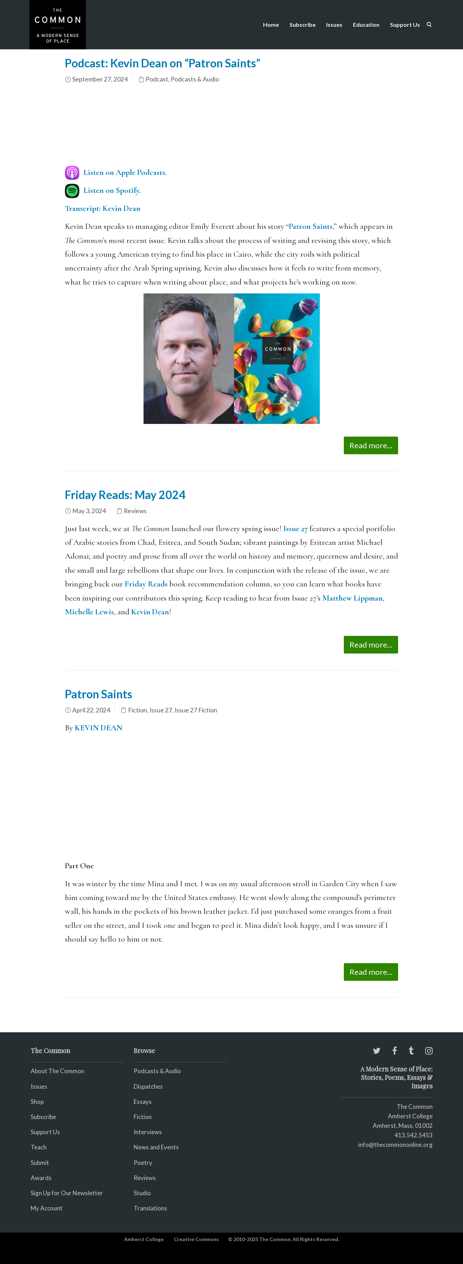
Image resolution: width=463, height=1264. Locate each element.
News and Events (156, 1147)
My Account (46, 1208)
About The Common (57, 1071)
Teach (39, 1147)
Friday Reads (145, 584)
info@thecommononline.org (395, 1144)
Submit (40, 1162)
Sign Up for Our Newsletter (67, 1193)
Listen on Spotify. (112, 190)
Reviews (135, 511)
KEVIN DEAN (98, 728)
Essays (143, 1101)
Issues (334, 24)
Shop (37, 1101)
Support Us (405, 24)
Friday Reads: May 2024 (125, 495)
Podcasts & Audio (195, 79)
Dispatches (148, 1086)
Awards (41, 1177)
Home (271, 24)
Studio (142, 1193)
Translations (150, 1208)
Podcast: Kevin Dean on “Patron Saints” (162, 63)
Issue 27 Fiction (196, 710)
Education (366, 24)
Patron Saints (311, 226)
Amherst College (144, 1239)
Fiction (137, 710)
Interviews (148, 1132)
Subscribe (303, 24)
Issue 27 (295, 529)
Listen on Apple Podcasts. (125, 172)
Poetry (143, 1162)
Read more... (370, 445)
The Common (415, 1106)
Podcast (157, 79)
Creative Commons (196, 1239)
